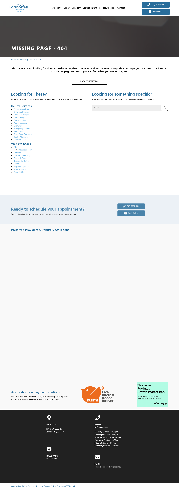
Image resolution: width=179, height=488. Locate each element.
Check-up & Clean (21, 109)
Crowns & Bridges (21, 114)
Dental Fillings (19, 117)
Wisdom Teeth (20, 140)
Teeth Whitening (21, 137)
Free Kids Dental (20, 158)
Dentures (18, 126)
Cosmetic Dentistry (22, 155)
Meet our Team (25, 150)
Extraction (18, 131)
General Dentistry (21, 161)
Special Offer (19, 172)
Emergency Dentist (22, 128)
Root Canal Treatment (23, 134)
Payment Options (21, 166)
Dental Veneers (20, 123)
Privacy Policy (20, 169)
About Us (18, 147)
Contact (17, 152)
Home (13, 59)
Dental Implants (20, 120)
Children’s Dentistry (22, 112)
